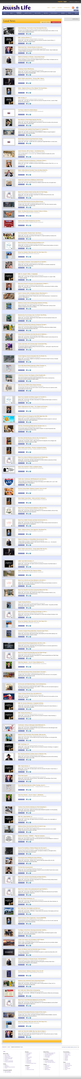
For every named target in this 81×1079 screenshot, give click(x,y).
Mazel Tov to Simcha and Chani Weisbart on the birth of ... (32, 580)
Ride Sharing (47, 1069)
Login (65, 1)
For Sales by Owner (49, 1060)
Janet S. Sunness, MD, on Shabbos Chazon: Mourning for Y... (33, 293)
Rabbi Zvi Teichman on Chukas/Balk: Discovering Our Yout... (33, 539)
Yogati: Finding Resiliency (24, 602)
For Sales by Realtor (49, 1061)
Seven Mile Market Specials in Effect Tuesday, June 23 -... (32, 785)
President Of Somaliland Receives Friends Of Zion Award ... (32, 1012)
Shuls (27, 1066)
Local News (7, 1054)
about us (72, 1)
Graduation (28, 1060)
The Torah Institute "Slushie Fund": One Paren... (30, 233)
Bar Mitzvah (28, 1062)
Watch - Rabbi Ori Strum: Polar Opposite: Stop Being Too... (32, 529)
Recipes (66, 1060)
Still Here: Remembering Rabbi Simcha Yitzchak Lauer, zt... (32, 425)
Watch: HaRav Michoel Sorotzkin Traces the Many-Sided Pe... (33, 170)
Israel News (7, 1055)
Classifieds (47, 1057)
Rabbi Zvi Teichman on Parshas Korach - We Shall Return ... (32, 958)
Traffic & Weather (8, 1058)
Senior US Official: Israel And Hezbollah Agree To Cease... (32, 949)
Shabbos (66, 1057)
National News (7, 1056)
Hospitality (47, 1065)
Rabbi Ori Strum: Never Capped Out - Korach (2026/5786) (32, 917)
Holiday (66, 1058)
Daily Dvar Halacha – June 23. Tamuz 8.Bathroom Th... (31, 662)
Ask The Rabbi (67, 1063)
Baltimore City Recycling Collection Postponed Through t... (32, 324)
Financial (6, 1059)
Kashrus (66, 1056)
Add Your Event (8, 1072)
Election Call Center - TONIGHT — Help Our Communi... (31, 835)
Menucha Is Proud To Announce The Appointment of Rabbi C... (33, 283)
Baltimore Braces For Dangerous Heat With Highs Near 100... (33, 416)
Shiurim (66, 1067)
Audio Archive (67, 1068)
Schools (28, 1067)
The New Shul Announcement (25, 867)
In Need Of (47, 1066)
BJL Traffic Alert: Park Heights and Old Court (29, 908)
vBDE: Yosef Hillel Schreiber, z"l (26, 561)
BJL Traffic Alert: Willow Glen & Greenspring (29, 990)
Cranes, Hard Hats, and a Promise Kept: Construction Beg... (32, 343)
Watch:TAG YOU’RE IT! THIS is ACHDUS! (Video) (30, 466)
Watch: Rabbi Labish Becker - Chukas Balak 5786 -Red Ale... (32, 548)
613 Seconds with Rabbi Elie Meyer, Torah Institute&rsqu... (32, 684)
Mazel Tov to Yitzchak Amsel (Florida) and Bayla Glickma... (32, 876)
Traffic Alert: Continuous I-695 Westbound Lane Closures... (32, 479)
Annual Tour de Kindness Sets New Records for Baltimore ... (33, 334)
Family (12, 12)
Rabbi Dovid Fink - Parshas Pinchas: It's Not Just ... (30, 47)
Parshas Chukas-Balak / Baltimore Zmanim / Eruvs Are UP (32, 488)
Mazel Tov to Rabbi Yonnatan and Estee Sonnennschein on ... (33, 520)
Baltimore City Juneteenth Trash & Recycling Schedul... (31, 980)
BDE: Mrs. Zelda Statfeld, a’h (25, 816)
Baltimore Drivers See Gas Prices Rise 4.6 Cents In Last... (32, 826)
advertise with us (75, 18)
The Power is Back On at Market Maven (27, 110)
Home (4, 1051)
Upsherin (28, 1058)
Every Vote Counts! (23, 775)
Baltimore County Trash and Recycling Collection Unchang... (33, 302)
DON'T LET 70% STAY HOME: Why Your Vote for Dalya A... (32, 1031)
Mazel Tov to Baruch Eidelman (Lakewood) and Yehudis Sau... (33, 457)
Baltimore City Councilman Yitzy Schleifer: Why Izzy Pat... (32, 734)
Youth (6, 1068)
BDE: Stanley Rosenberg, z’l (25, 712)
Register (60, 1)
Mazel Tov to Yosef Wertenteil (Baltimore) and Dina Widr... (32, 999)
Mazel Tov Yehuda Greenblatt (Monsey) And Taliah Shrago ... (33, 652)
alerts (53, 7)
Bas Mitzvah (28, 1061)
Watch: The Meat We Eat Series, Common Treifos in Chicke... (33, 211)
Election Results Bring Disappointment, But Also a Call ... (32, 643)
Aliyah (66, 1069)
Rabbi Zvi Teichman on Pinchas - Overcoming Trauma (31, 56)
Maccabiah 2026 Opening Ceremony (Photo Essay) (30, 201)
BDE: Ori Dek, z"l (22, 97)
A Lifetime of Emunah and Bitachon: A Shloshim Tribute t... (32, 160)
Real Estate (38, 12)
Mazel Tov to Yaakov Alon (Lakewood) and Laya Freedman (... (33, 889)
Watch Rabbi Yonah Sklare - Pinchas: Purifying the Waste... (32, 447)
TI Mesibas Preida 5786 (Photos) (26, 69)
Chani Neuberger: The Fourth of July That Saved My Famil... (32, 28)
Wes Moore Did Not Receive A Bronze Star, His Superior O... (32, 438)
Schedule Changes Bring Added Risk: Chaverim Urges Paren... (33, 630)
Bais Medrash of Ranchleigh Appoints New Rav (29, 119)
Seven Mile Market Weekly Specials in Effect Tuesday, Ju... (32, 365)
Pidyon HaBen (29, 1057)
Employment (47, 1056)
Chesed (64, 12)
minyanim (59, 7)
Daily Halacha (67, 1064)
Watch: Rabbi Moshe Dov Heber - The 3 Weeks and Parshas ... (33, 406)
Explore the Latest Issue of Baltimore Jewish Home (30, 179)
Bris (27, 1056)
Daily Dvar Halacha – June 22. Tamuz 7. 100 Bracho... (31, 794)
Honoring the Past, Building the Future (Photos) (29, 857)
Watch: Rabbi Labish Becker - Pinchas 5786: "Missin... (31, 78)
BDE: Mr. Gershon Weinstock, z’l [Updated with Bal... (31, 703)
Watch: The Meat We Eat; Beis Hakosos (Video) (29, 570)
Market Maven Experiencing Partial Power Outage (30, 138)
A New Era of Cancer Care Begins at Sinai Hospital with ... (32, 375)
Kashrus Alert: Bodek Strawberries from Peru (29, 220)
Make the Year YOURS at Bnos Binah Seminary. (29, 384)
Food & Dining (54, 12)
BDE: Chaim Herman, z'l (24, 766)
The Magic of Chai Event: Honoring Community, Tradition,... (32, 930)
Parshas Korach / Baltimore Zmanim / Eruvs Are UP (30, 971)
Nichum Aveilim (48, 1067)
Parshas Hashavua (68, 1065)
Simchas (47, 12)
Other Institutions (30, 1069)
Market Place (29, 12)
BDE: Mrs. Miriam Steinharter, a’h (26, 898)
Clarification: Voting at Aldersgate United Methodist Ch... (32, 725)
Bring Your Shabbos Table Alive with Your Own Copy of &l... (32, 252)
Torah (70, 12)
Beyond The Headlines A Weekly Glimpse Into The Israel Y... (32, 848)
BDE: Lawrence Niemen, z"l (25, 37)
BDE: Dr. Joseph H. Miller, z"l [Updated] (27, 274)
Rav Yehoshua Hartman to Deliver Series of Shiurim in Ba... (32, 753)
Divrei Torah (67, 1066)
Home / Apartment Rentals (50, 1062)
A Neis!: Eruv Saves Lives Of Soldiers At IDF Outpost (31, 939)
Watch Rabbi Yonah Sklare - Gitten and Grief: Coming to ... (32, 498)
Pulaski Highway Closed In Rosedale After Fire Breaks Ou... (32, 356)
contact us (76, 1)
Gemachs (47, 1068)
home (48, 7)
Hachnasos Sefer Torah (31, 1063)
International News (9, 1057)
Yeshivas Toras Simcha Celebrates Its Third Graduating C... (32, 807)
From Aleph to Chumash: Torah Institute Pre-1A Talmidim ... (32, 261)
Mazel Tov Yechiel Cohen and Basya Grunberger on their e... (32, 611)
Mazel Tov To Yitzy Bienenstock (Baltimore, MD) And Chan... (32, 507)
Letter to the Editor (9, 1060)
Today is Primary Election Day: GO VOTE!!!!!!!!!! (30, 693)
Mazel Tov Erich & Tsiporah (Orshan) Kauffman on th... (31, 242)
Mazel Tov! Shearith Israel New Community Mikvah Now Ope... (33, 589)
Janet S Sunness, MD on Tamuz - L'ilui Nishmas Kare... (31, 151)
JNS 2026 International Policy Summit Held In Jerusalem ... (32, 671)
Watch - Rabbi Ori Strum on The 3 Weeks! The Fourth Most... (33, 88)
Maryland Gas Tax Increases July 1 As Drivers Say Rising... (32, 315)
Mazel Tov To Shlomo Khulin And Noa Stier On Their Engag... (33, 192)
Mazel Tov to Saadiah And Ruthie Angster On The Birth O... (32, 397)
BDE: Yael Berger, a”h (23, 744)
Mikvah (27, 1068)
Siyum (27, 1059)
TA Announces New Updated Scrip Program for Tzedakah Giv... (33, 129)
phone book (67, 7)
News (5, 12)
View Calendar (8, 1071)
